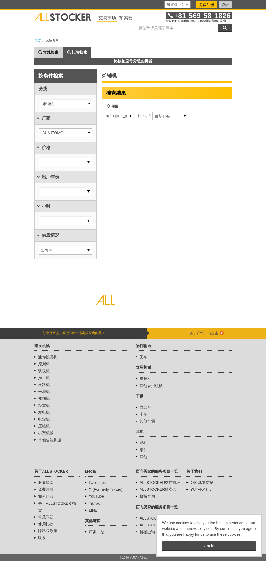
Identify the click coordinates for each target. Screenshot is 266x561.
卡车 (143, 414)
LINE (93, 510)
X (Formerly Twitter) (106, 489)
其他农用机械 (151, 386)
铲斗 (143, 443)
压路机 (44, 384)
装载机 (44, 371)
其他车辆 (147, 421)
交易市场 (107, 17)
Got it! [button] (209, 546)
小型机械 (45, 433)
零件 (143, 450)
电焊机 (44, 419)
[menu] (177, 4)
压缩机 (44, 426)
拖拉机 (145, 378)
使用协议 (45, 524)
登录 (225, 4)
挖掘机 (44, 364)
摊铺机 (44, 398)
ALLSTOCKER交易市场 (160, 482)
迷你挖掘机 (47, 357)
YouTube (96, 496)
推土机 (44, 378)
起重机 (44, 405)
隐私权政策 (47, 531)
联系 (42, 537)
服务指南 (45, 482)
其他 (143, 457)
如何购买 (45, 496)
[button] (65, 103)
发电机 (44, 412)
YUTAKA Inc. (201, 489)
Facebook (97, 482)
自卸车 (145, 407)
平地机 (44, 391)
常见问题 (45, 517)
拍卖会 (125, 17)
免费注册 (206, 4)
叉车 (143, 357)
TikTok (94, 503)
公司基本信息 (201, 482)
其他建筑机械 (49, 440)
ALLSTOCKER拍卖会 (158, 489)
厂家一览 (96, 532)
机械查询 (147, 496)
